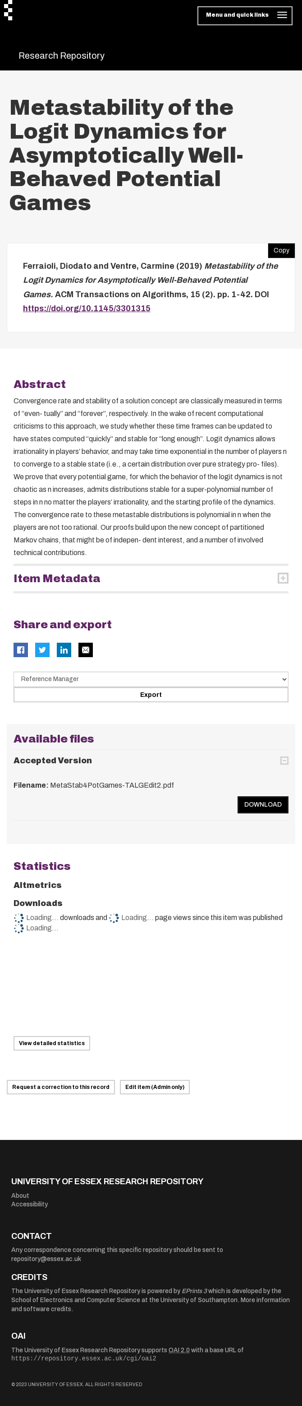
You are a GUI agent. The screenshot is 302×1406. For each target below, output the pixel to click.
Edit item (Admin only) (154, 1087)
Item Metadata (57, 578)
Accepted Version (53, 760)
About (20, 1195)
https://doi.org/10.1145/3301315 (87, 308)
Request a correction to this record (61, 1087)
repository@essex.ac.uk (46, 1259)
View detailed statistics (52, 1043)
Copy (278, 248)
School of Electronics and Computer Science (75, 1300)
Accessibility (29, 1204)
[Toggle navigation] (245, 15)
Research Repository (61, 56)
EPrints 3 (194, 1291)
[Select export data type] (151, 679)
